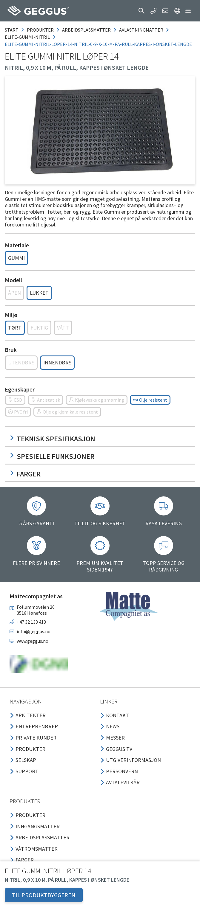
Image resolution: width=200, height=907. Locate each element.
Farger (25, 474)
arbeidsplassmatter (86, 30)
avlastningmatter (141, 30)
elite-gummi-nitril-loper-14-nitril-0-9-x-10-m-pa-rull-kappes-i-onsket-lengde (98, 44)
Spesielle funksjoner (52, 456)
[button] (141, 10)
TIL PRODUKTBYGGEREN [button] (44, 895)
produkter (40, 30)
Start (12, 30)
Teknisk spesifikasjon (52, 438)
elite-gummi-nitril (27, 37)
